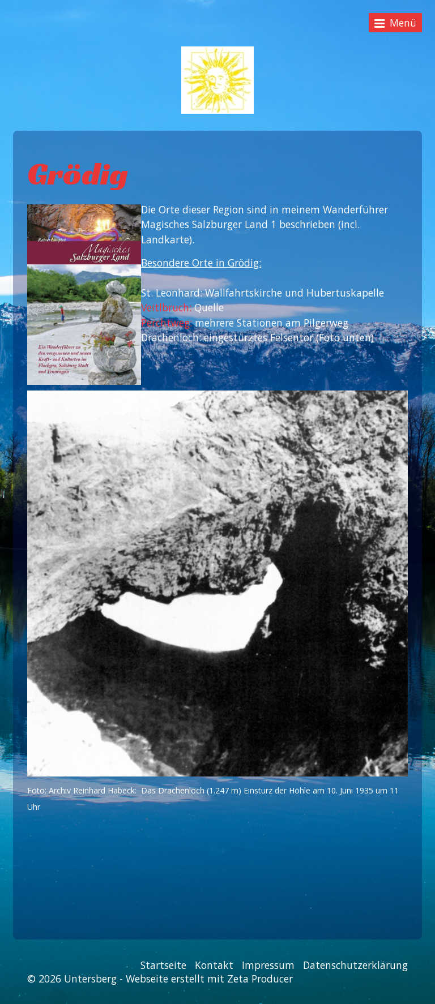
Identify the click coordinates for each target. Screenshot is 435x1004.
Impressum (268, 965)
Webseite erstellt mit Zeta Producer (209, 978)
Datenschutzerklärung (355, 965)
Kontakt (214, 965)
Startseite (163, 965)
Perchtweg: (166, 322)
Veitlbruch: (167, 307)
